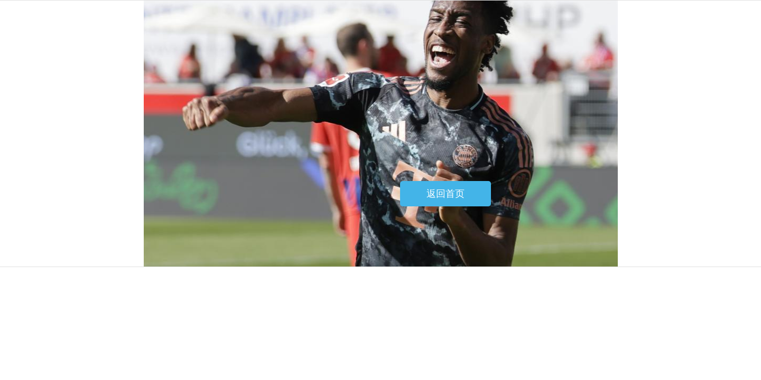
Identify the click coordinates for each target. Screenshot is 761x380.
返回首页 (445, 193)
